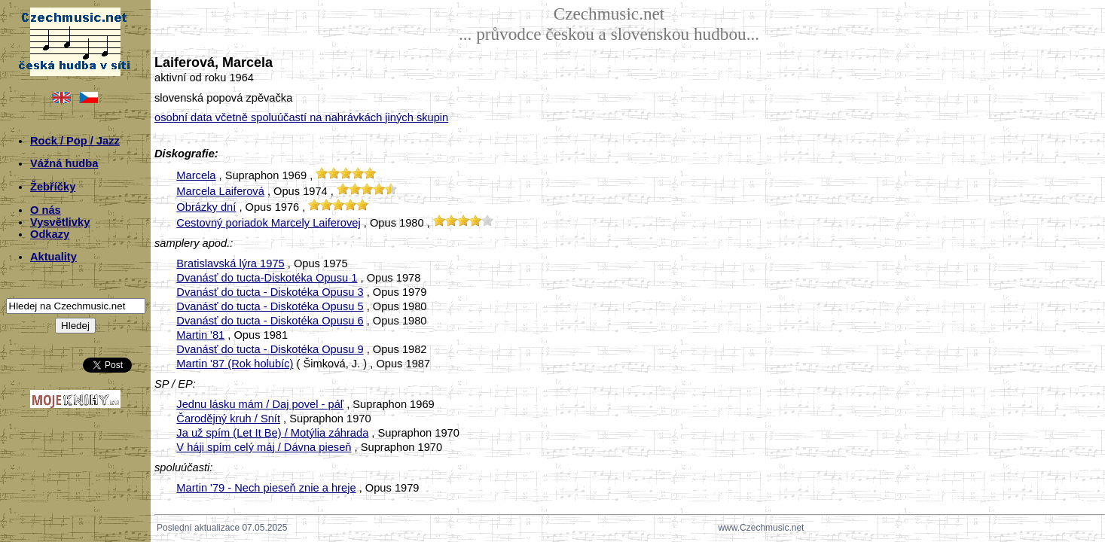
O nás (45, 210)
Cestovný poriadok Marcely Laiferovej (268, 223)
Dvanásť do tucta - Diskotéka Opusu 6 (269, 321)
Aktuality (53, 257)
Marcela (195, 175)
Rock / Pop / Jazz (75, 141)
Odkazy (49, 234)
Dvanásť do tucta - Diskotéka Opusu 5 (269, 306)
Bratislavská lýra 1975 (230, 263)
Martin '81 (200, 335)
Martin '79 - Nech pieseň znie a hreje (266, 488)
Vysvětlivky (60, 222)
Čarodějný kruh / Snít (228, 419)
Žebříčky (52, 187)
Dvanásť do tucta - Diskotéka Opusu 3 (269, 292)
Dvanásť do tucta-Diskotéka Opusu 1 (266, 278)
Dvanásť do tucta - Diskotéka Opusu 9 (269, 349)
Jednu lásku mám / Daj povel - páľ (259, 404)
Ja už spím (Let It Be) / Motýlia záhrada (272, 433)
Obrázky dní (206, 207)
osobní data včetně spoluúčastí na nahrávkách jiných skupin (301, 117)
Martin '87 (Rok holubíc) (234, 364)
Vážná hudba (64, 163)
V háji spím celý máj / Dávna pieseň (263, 447)
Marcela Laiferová (220, 191)
